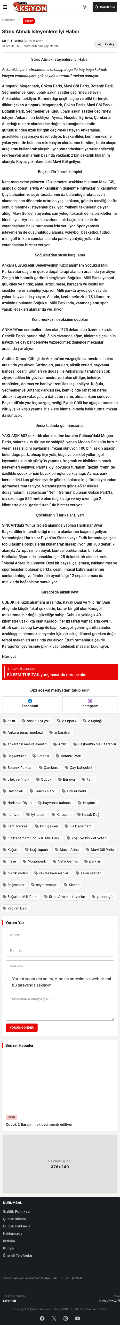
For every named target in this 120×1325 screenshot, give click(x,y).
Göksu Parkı (74, 791)
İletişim (9, 1241)
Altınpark (66, 721)
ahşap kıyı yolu (36, 721)
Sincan (72, 885)
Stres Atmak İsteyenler (64, 896)
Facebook (30, 703)
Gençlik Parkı (42, 791)
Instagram (89, 703)
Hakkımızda (12, 1233)
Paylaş (106, 44)
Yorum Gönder (22, 1027)
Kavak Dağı (88, 814)
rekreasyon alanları (51, 873)
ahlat (8, 721)
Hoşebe (86, 803)
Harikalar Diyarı (17, 803)
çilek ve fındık (15, 779)
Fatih (87, 779)
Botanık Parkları (17, 767)
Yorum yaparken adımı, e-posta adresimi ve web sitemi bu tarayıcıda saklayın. (61, 981)
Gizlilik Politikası (16, 1211)
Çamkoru (48, 767)
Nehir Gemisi (65, 861)
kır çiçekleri (46, 826)
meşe (9, 861)
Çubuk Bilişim (14, 1219)
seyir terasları (44, 885)
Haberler (8, 20)
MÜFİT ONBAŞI (15, 41)
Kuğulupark (36, 849)
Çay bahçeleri (78, 767)
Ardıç (60, 744)
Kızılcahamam (77, 826)
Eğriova (66, 779)
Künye (8, 1248)
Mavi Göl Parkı (100, 849)
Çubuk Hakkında (16, 1226)
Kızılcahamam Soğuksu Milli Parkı (31, 838)
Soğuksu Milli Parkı (19, 896)
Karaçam (61, 814)
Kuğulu (10, 849)
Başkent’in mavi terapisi (94, 744)
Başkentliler (14, 756)
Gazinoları (12, 791)
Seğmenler (13, 885)
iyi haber (35, 814)
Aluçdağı (92, 721)
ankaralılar (60, 732)
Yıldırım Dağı (14, 908)
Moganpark (34, 861)
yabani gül (102, 896)
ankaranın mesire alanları (24, 744)
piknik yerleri (15, 873)
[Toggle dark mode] (85, 7)
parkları (92, 861)
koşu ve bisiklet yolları (86, 838)
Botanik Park (68, 756)
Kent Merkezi (15, 826)
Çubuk (43, 779)
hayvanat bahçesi (54, 803)
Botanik (40, 756)
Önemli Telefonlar (17, 1255)
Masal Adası (67, 849)
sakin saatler (88, 873)
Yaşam (29, 21)
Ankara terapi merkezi (22, 732)
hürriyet (11, 814)
